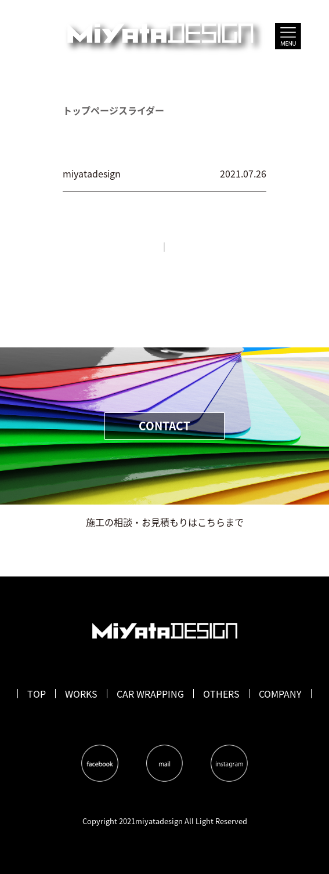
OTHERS (221, 694)
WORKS (81, 694)
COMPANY (280, 694)
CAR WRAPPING (150, 694)
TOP (36, 694)
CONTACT (164, 426)
